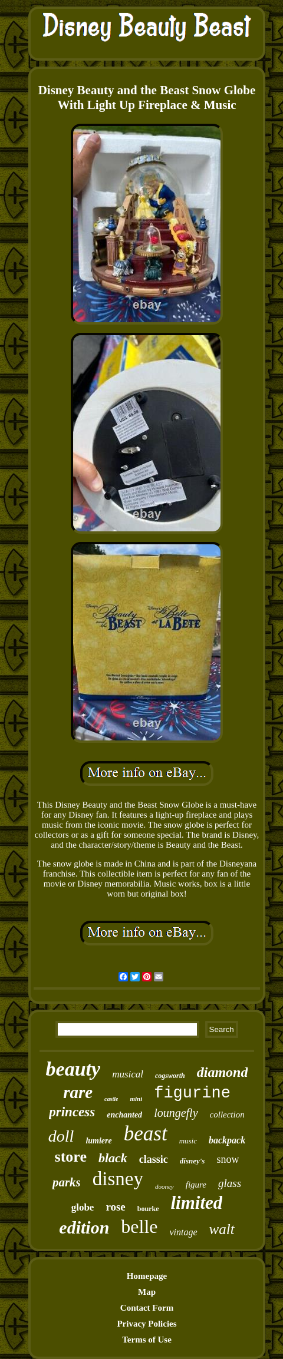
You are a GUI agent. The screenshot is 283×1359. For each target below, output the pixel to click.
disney (118, 1178)
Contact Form (146, 1307)
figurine (192, 1093)
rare (78, 1092)
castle (111, 1099)
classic (153, 1159)
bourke (148, 1209)
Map (147, 1292)
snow (227, 1159)
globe (82, 1207)
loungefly (176, 1112)
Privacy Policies (146, 1323)
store (71, 1156)
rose (115, 1207)
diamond (222, 1072)
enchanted (124, 1114)
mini (136, 1098)
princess (72, 1112)
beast (145, 1133)
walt (222, 1229)
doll (61, 1136)
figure (196, 1184)
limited (197, 1202)
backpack (227, 1140)
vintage (184, 1232)
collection (227, 1114)
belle (139, 1226)
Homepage (147, 1276)
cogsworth (170, 1076)
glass (229, 1183)
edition (84, 1227)
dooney (164, 1186)
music (188, 1140)
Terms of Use (147, 1339)
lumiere (98, 1140)
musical (127, 1074)
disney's (192, 1160)
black (112, 1157)
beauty (73, 1069)
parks (66, 1182)
